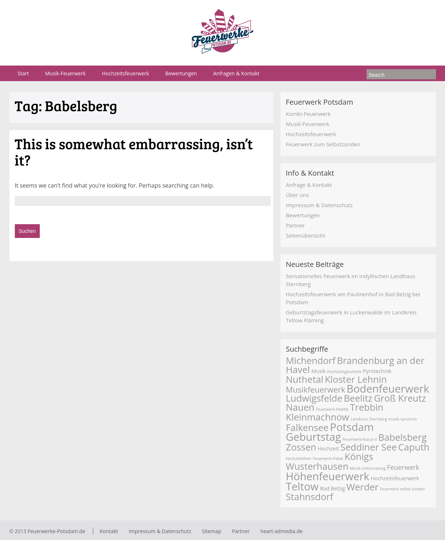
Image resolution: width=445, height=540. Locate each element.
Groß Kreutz (400, 398)
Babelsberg (402, 437)
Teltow (302, 486)
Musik (318, 371)
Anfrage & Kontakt (309, 184)
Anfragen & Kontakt (236, 73)
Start (23, 73)
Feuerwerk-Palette (332, 409)
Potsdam (352, 427)
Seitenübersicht (305, 235)
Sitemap (211, 531)
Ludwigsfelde (314, 398)
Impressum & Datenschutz (319, 205)
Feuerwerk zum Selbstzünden (323, 144)
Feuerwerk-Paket (328, 458)
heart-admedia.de (281, 531)
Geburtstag (313, 437)
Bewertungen (181, 73)
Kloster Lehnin (356, 379)
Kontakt (109, 531)
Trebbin (366, 407)
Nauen (300, 407)
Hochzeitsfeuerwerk (125, 73)
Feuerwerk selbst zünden (402, 488)
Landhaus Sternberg (369, 419)
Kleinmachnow (317, 417)
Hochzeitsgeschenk (344, 371)
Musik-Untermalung (368, 468)
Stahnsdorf (309, 496)
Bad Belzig (332, 488)
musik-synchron (402, 419)
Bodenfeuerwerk (388, 388)
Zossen (301, 447)
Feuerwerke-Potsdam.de (56, 531)
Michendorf (311, 360)
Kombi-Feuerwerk (308, 113)
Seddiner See (368, 447)
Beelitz (358, 398)
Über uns (297, 194)
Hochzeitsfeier (299, 458)
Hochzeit (328, 448)
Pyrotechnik (377, 371)
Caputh (413, 447)
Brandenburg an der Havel (355, 365)
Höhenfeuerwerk (327, 476)
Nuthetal (305, 379)
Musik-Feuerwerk (65, 73)
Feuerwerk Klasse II (359, 439)
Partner (295, 225)
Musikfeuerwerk (315, 389)
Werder (362, 487)
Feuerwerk (403, 467)
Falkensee (307, 427)
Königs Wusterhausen (329, 461)
